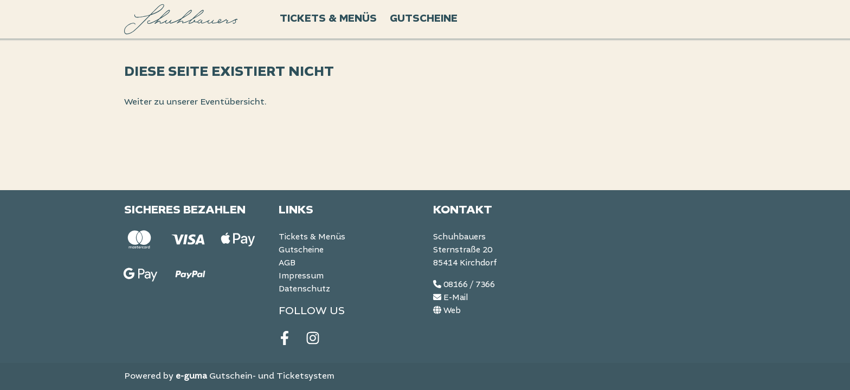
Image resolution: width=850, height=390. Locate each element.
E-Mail (450, 298)
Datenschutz (304, 289)
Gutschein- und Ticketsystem (255, 376)
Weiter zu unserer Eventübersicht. (195, 102)
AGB (287, 263)
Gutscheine (424, 19)
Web (447, 311)
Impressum (301, 276)
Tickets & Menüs (328, 19)
